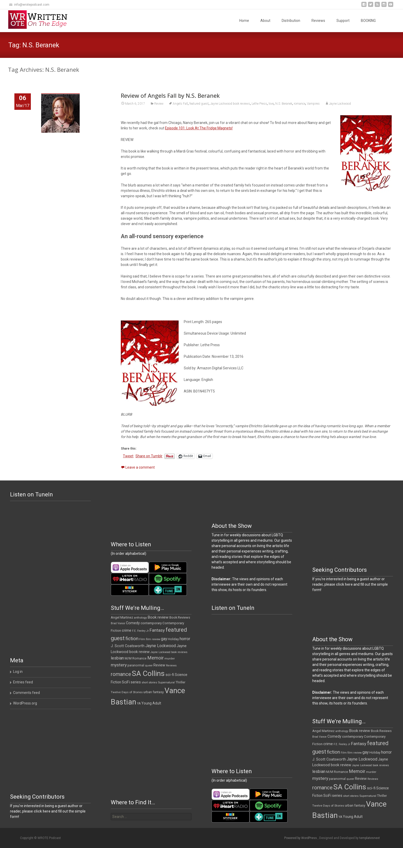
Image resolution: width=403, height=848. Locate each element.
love (271, 103)
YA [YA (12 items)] (139, 703)
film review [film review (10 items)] (153, 639)
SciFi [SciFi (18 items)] (126, 682)
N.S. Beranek (283, 103)
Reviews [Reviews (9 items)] (171, 665)
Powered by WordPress (301, 838)
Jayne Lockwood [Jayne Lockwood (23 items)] (160, 645)
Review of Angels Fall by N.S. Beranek (170, 95)
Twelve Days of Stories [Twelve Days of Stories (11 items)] (127, 692)
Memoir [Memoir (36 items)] (155, 658)
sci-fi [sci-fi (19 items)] (170, 674)
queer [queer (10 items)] (149, 665)
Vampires (313, 103)
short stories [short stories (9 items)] (149, 682)
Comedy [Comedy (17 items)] (133, 623)
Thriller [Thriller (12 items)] (180, 682)
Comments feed (26, 693)
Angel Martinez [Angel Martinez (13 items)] (122, 617)
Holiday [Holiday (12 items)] (173, 639)
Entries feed (23, 682)
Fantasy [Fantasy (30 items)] (157, 630)
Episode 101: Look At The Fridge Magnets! (199, 128)
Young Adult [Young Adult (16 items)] (151, 703)
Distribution (291, 21)
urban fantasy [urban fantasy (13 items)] (153, 692)
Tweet (128, 456)
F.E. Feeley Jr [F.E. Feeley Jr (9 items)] (140, 630)
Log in (18, 672)
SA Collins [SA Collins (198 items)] (148, 673)
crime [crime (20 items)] (126, 630)
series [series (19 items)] (136, 682)
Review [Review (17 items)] (159, 665)
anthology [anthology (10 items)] (140, 617)
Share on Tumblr (148, 456)
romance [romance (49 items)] (121, 674)
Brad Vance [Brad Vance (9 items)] (118, 623)
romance (299, 103)
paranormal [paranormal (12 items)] (135, 665)
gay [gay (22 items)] (164, 639)
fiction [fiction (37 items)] (132, 638)
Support (343, 21)
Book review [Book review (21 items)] (158, 617)
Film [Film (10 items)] (142, 639)
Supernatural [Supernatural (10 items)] (166, 682)
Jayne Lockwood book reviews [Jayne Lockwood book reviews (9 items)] (168, 652)
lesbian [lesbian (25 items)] (117, 658)
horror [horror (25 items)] (185, 638)
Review (158, 103)
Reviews (318, 21)
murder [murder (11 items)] (169, 658)
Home (244, 21)
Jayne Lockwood (340, 103)
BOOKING (368, 21)
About (265, 21)
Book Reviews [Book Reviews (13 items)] (179, 617)
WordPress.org (25, 703)
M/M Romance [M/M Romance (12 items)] (135, 658)
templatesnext (369, 838)
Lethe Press (259, 103)
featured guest (199, 103)
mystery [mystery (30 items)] (119, 664)
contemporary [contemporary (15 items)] (151, 623)
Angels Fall (180, 103)
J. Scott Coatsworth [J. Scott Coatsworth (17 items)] (127, 646)
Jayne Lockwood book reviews (230, 103)
